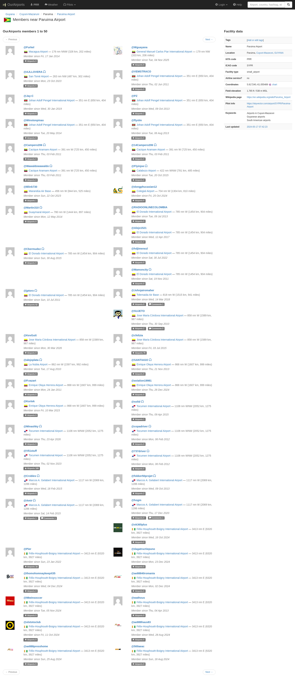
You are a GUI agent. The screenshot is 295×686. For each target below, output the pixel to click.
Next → (209, 39)
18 (31, 567)
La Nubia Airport (38, 364)
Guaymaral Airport (39, 212)
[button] (69, 4)
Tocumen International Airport (154, 406)
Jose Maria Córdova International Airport (160, 315)
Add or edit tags (255, 40)
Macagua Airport (38, 51)
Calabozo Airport (146, 170)
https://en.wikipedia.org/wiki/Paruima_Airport (269, 97)
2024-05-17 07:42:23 (257, 127)
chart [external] (273, 84)
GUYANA (278, 53)
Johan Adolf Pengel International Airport (159, 75)
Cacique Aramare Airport (43, 149)
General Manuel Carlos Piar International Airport (164, 51)
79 (138, 353)
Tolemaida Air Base (148, 294)
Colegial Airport (145, 191)
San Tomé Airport (39, 76)
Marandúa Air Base (40, 191)
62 (31, 305)
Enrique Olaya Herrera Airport (154, 364)
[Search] (288, 4)
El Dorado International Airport (154, 211)
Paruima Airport (66, 14)
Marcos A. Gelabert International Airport (51, 480)
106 (32, 468)
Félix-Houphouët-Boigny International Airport (162, 529)
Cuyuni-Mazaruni (264, 53)
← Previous (11, 39)
